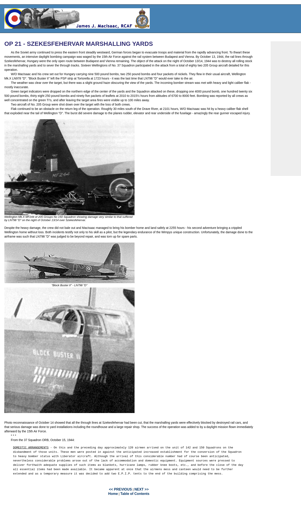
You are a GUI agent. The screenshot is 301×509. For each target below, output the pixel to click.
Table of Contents (134, 494)
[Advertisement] (286, 108)
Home (113, 494)
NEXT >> (141, 489)
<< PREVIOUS (120, 489)
